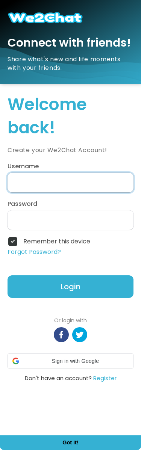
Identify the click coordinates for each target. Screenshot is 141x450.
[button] (70, 360)
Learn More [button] (28, 420)
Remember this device (56, 241)
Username (23, 166)
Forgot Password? (34, 252)
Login (70, 286)
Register (105, 378)
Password (22, 204)
